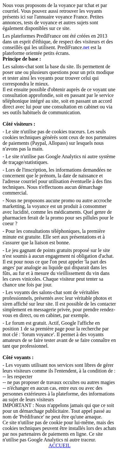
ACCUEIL (59, 445)
